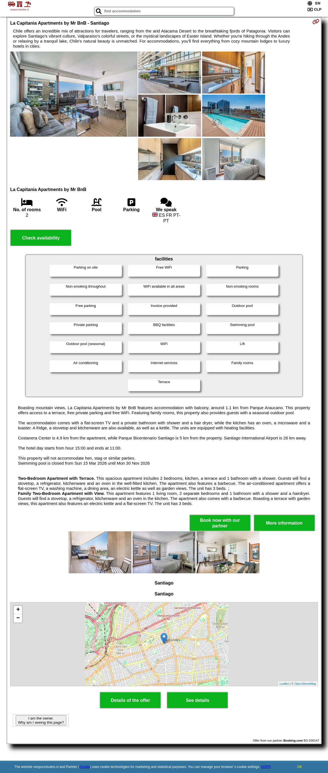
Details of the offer (130, 700)
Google (84, 767)
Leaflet (284, 683)
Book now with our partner (220, 523)
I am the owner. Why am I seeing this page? (41, 720)
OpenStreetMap (305, 683)
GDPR (266, 767)
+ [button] (18, 610)
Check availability (41, 238)
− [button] (18, 618)
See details (197, 700)
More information (284, 523)
